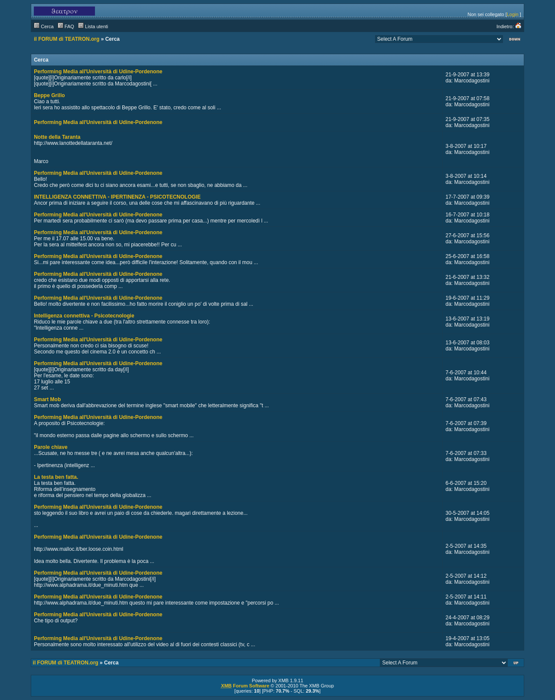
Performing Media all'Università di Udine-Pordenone (98, 72)
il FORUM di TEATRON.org (66, 39)
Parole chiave (50, 447)
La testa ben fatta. (56, 477)
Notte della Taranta (57, 137)
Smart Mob (47, 399)
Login (513, 14)
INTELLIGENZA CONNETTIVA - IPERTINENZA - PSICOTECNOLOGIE (117, 197)
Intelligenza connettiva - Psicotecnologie (84, 316)
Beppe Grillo (49, 95)
